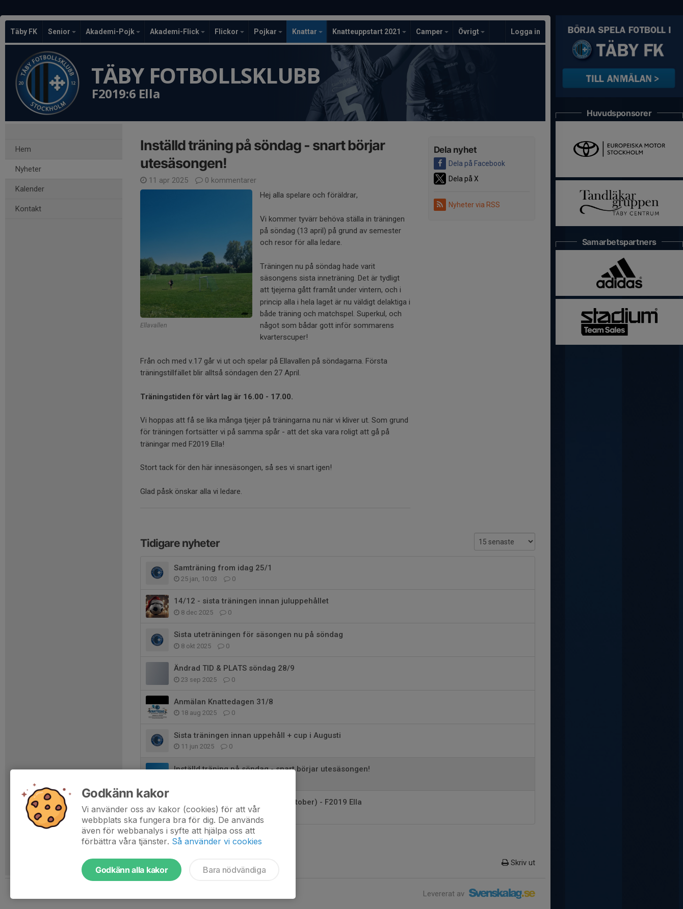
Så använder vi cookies (217, 841)
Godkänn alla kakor (131, 870)
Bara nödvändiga (234, 870)
